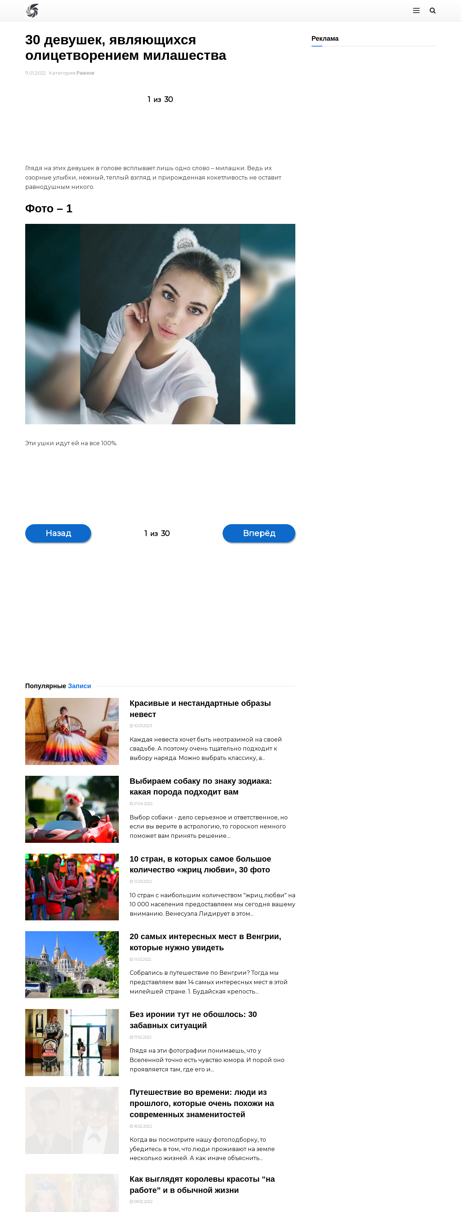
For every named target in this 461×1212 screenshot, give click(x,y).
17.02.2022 (141, 1037)
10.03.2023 (141, 725)
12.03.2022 (141, 881)
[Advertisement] (156, 137)
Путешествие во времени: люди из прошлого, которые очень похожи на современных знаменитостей (202, 1109)
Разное (85, 73)
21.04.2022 (141, 803)
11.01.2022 (35, 73)
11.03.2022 (140, 959)
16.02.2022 (141, 1132)
